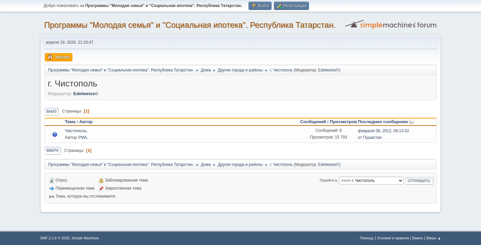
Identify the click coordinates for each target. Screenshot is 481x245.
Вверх (52, 151)
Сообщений (313, 121)
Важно (417, 238)
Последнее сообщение (386, 121)
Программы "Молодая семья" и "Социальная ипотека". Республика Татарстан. (190, 24)
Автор (86, 121)
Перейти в (328, 181)
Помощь (367, 238)
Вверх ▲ (433, 238)
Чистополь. (76, 130)
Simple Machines (85, 238)
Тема (70, 121)
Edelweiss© (328, 70)
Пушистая (372, 137)
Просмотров (343, 121)
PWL (83, 137)
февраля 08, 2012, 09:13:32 (383, 131)
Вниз (51, 111)
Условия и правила (393, 238)
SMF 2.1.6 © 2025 (54, 238)
